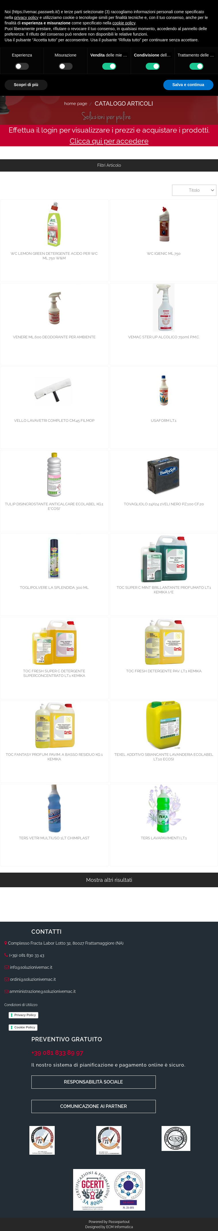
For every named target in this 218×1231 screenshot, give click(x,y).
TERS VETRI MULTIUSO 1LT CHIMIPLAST (54, 838)
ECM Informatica (119, 1227)
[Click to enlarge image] (42, 1139)
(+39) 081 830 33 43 (26, 955)
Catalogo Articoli (124, 103)
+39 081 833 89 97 (57, 1052)
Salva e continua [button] (188, 84)
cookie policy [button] (123, 23)
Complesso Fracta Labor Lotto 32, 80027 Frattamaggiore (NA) (66, 943)
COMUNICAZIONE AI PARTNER (93, 1106)
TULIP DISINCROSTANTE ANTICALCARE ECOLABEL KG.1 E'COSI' (54, 506)
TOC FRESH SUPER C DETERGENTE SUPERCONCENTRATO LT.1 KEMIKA (54, 673)
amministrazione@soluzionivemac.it (40, 991)
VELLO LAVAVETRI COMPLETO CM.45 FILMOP (54, 420)
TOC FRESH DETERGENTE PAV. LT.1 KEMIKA (164, 671)
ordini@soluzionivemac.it (30, 979)
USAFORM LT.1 (164, 420)
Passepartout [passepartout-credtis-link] (119, 1222)
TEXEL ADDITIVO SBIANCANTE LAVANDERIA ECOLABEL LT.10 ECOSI (163, 756)
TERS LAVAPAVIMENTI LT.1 (164, 838)
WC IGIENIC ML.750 (164, 253)
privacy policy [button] (26, 17)
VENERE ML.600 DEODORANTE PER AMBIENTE (54, 337)
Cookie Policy (24, 1027)
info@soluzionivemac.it (28, 967)
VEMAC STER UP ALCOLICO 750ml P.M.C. (164, 337)
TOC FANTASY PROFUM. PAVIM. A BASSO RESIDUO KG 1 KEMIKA (54, 756)
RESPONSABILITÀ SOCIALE (93, 1082)
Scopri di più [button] (26, 84)
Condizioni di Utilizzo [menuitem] (20, 1005)
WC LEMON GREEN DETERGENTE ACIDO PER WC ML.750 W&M (54, 255)
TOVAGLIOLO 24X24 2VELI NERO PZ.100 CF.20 (164, 504)
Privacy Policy (25, 1015)
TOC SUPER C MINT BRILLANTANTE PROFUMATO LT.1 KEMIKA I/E (164, 589)
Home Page (75, 103)
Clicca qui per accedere (109, 141)
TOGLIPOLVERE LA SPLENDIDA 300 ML (54, 587)
